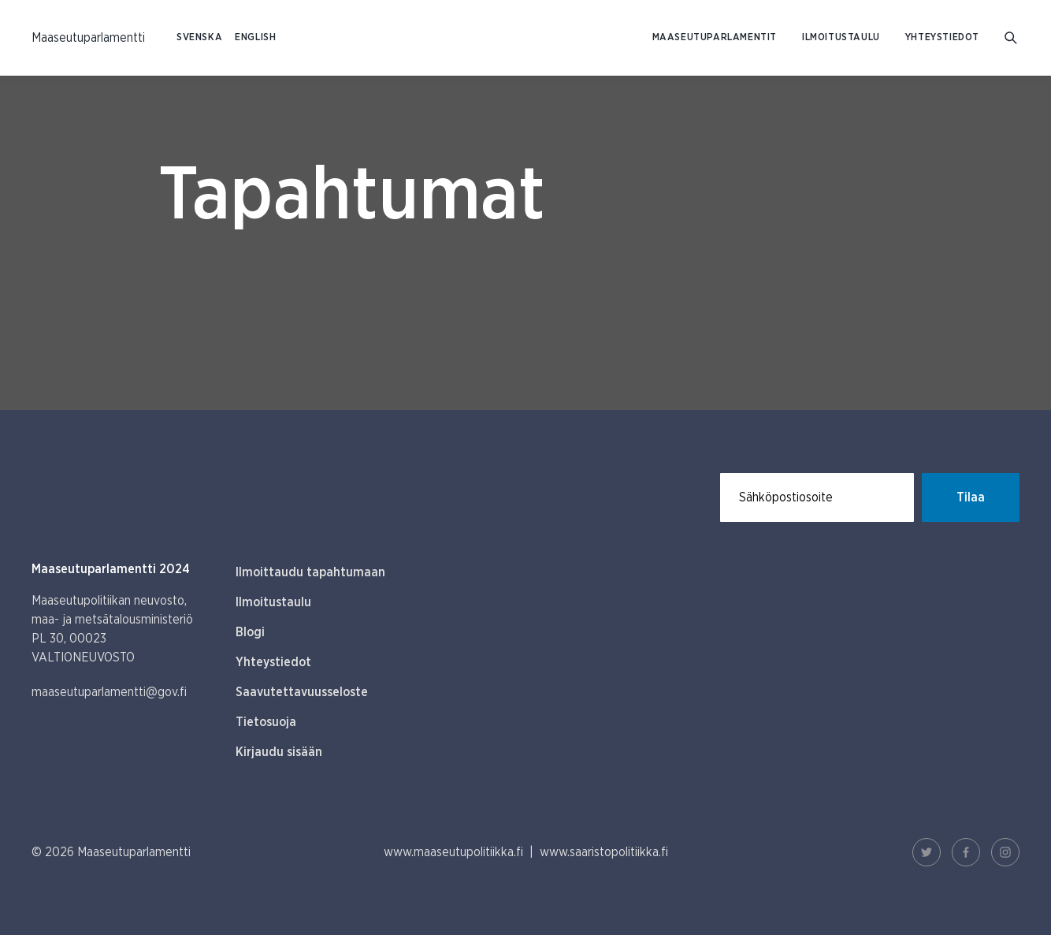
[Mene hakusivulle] (1012, 38)
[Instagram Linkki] (1005, 852)
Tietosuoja (266, 722)
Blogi (250, 632)
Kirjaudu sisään (279, 752)
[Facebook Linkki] (966, 852)
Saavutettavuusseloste (302, 692)
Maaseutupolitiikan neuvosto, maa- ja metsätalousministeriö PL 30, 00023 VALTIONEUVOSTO (112, 629)
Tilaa (970, 497)
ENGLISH (255, 37)
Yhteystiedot (942, 37)
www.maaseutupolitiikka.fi (453, 852)
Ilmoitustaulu (841, 37)
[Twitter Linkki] (926, 852)
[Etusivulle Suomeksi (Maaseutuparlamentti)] (88, 38)
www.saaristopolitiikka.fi (604, 852)
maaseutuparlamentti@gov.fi (109, 692)
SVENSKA (199, 37)
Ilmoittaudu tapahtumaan (310, 572)
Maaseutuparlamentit (714, 37)
